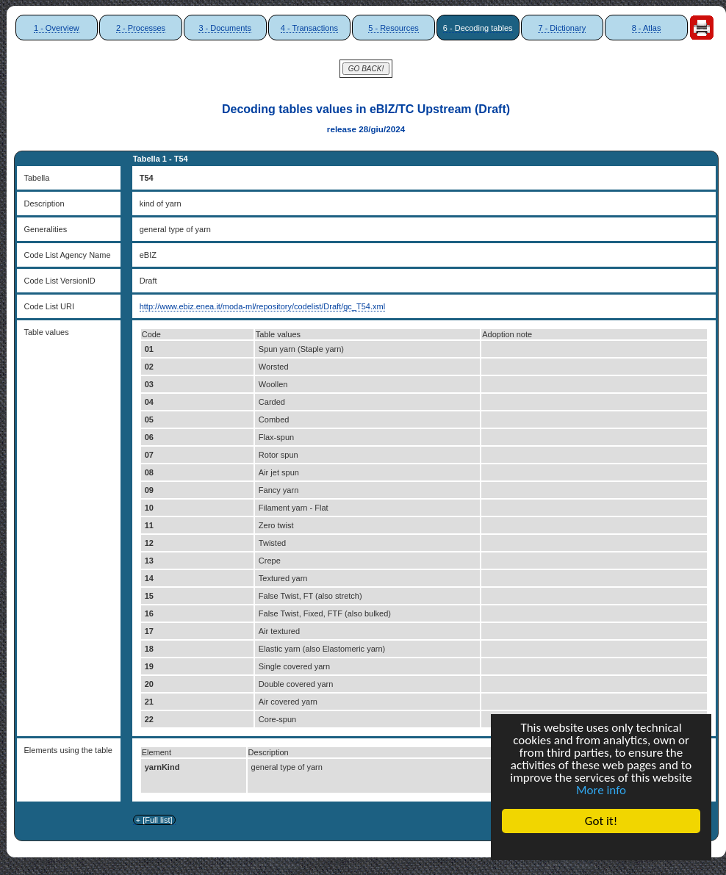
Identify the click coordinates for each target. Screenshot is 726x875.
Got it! (601, 821)
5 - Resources (393, 28)
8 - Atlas (646, 28)
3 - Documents (224, 28)
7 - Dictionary (562, 28)
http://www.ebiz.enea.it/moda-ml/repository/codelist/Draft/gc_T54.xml (262, 306)
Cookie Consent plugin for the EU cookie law (601, 846)
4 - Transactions (309, 28)
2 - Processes (140, 28)
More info (601, 790)
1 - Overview (56, 28)
